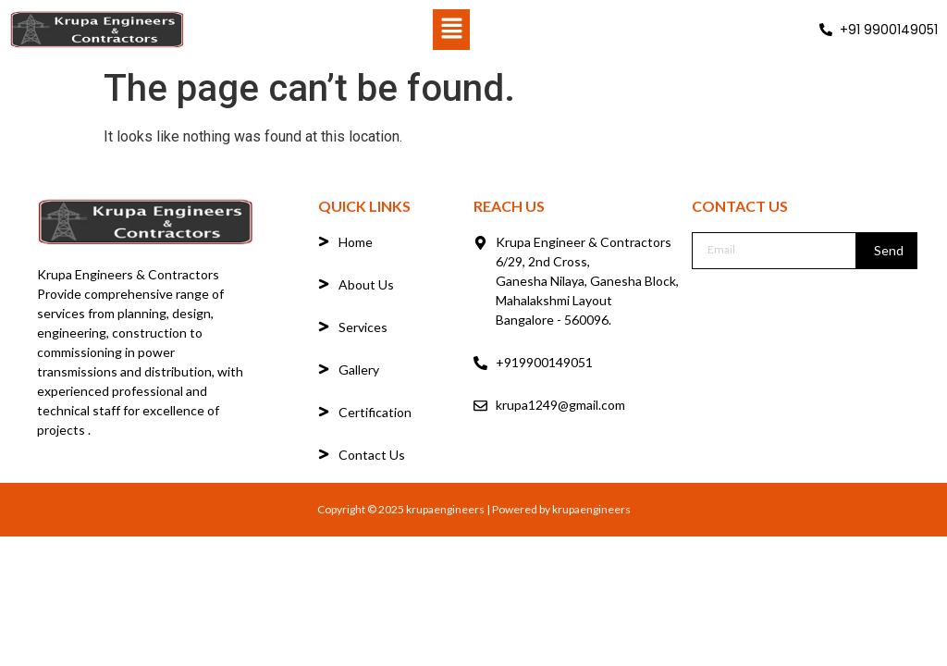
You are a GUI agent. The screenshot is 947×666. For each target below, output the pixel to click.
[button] (451, 29)
